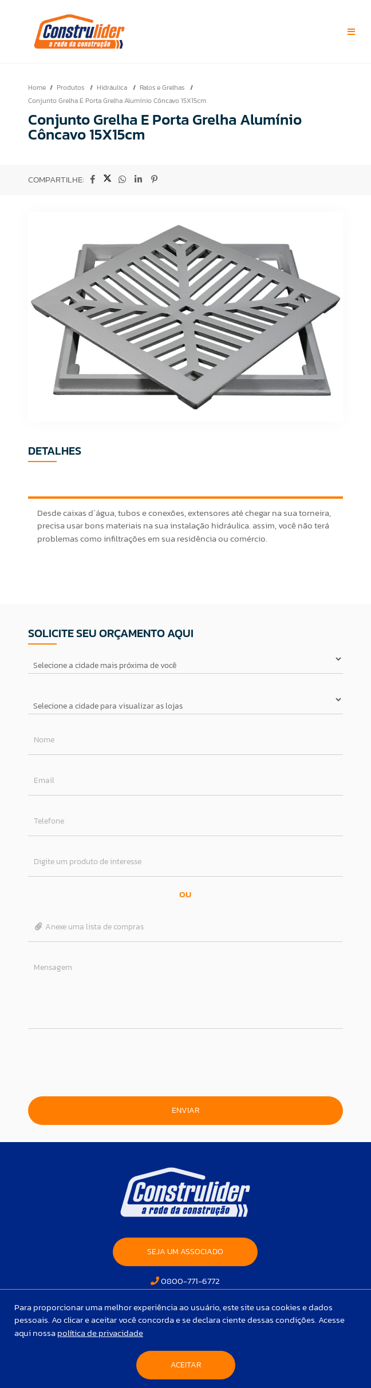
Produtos (71, 87)
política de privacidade (100, 1332)
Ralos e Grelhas (163, 87)
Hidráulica (113, 87)
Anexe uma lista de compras (89, 927)
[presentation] (185, 1062)
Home (37, 87)
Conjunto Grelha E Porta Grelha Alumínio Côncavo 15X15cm (117, 101)
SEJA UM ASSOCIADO (185, 1252)
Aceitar (186, 1365)
